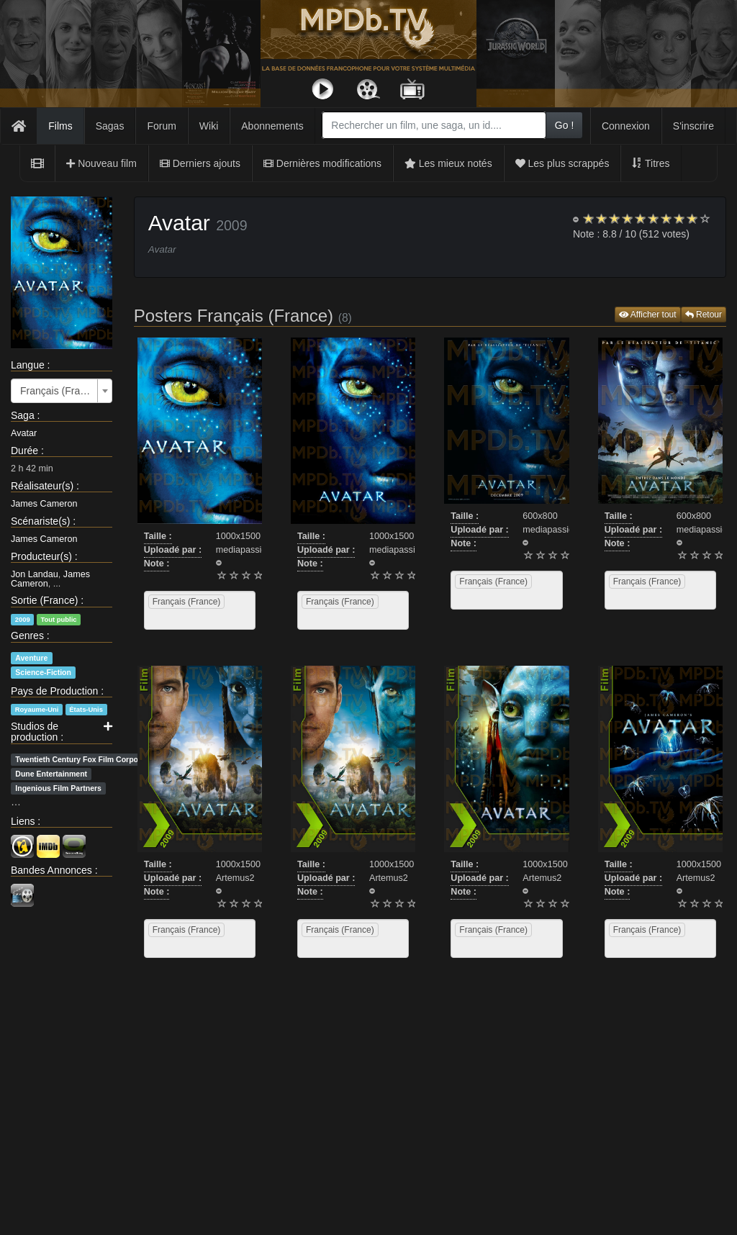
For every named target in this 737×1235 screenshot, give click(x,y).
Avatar (24, 433)
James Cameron (44, 504)
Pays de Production (54, 691)
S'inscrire (693, 126)
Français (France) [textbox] (57, 391)
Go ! (564, 125)
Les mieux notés (448, 163)
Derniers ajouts (200, 163)
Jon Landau (34, 574)
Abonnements (272, 126)
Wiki (208, 126)
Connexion (626, 126)
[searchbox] (166, 619)
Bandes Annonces (51, 870)
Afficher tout (648, 314)
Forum (161, 126)
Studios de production (34, 731)
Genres (27, 635)
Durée (24, 450)
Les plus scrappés (562, 163)
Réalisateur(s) (42, 486)
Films (60, 126)
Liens (23, 821)
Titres (650, 163)
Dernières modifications (322, 163)
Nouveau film (101, 163)
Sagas (110, 126)
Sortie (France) (44, 600)
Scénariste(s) (40, 521)
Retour (703, 314)
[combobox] (434, 125)
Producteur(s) (41, 556)
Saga (23, 415)
